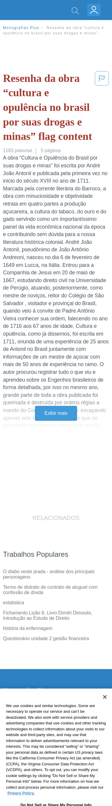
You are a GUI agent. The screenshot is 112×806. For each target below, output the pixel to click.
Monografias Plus (21, 28)
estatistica (13, 602)
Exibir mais (56, 413)
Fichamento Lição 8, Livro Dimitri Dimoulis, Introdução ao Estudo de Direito (47, 615)
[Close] (104, 706)
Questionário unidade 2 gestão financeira (46, 638)
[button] (102, 108)
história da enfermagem (28, 628)
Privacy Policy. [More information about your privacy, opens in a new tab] (21, 802)
